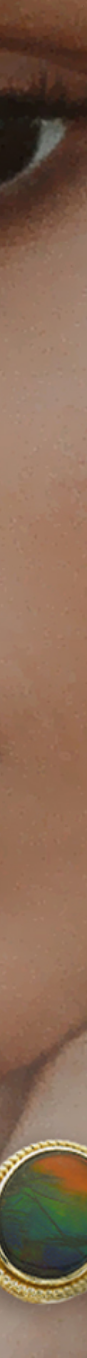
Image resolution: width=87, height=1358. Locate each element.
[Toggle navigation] (84, 7)
